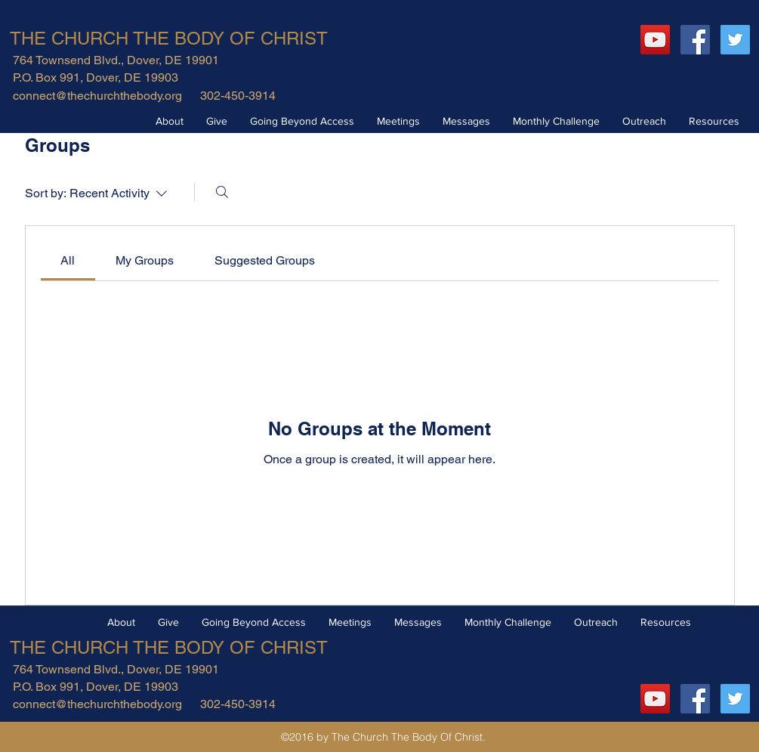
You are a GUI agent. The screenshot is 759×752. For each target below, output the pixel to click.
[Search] (222, 192)
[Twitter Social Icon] (735, 39)
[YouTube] (655, 39)
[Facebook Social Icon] (695, 39)
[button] (169, 121)
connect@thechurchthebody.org (97, 95)
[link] (67, 260)
